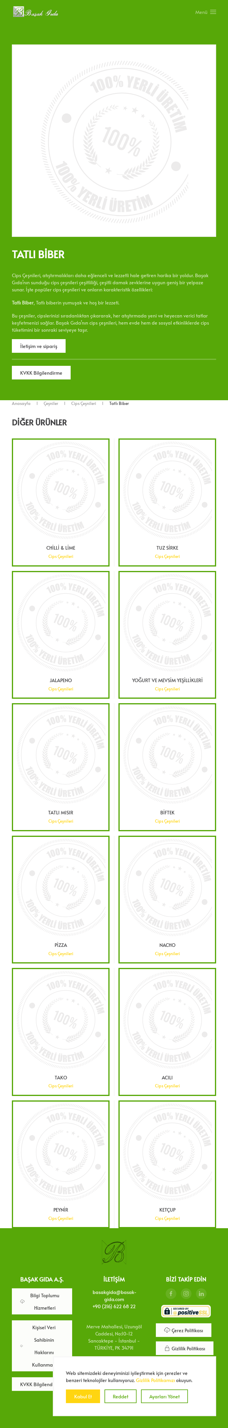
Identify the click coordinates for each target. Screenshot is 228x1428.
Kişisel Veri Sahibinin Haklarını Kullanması (38, 1345)
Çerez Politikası (183, 1329)
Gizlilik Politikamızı (155, 1380)
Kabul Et (83, 1396)
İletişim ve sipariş (38, 346)
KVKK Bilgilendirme (41, 372)
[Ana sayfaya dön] (35, 12)
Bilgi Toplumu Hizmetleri (39, 1300)
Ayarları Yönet (164, 1396)
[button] (205, 12)
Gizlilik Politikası (184, 1347)
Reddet (120, 1396)
